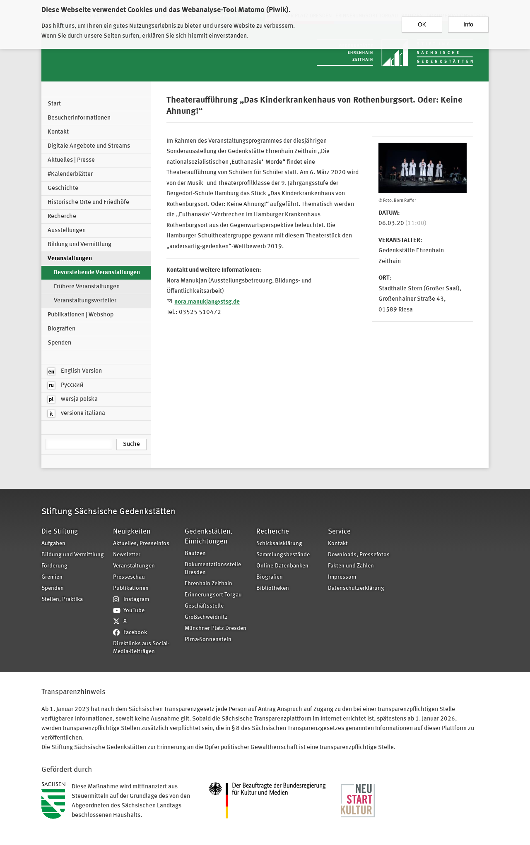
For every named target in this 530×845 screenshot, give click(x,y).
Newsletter (126, 555)
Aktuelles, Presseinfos (141, 543)
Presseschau (129, 577)
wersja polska (73, 399)
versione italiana (76, 413)
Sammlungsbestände (283, 555)
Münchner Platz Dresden (215, 628)
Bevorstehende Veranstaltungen (97, 273)
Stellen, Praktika (62, 599)
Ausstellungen (67, 230)
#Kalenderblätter (70, 174)
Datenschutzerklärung (356, 588)
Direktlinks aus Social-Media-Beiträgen (141, 647)
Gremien (52, 577)
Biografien (61, 329)
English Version (75, 371)
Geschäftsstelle (204, 606)
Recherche (62, 216)
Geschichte (63, 188)
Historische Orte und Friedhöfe (88, 202)
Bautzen (195, 553)
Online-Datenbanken (282, 566)
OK (422, 20)
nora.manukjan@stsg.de (207, 302)
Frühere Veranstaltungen (87, 287)
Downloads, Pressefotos (359, 555)
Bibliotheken (272, 588)
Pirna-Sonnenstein (208, 639)
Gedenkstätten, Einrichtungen (208, 536)
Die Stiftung (59, 531)
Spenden (59, 343)
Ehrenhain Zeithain (208, 583)
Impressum (342, 577)
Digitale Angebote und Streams (89, 146)
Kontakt (58, 132)
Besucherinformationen (79, 118)
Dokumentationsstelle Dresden (213, 568)
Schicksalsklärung (279, 543)
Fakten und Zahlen (351, 566)
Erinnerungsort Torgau (213, 595)
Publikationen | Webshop (80, 315)
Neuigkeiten (131, 531)
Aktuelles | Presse (71, 160)
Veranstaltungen (70, 259)
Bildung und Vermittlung (79, 245)
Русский (66, 385)
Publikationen (131, 588)
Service (339, 531)
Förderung (54, 566)
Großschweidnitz (206, 617)
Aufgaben (53, 543)
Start (54, 104)
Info (468, 20)
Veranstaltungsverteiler (85, 301)
